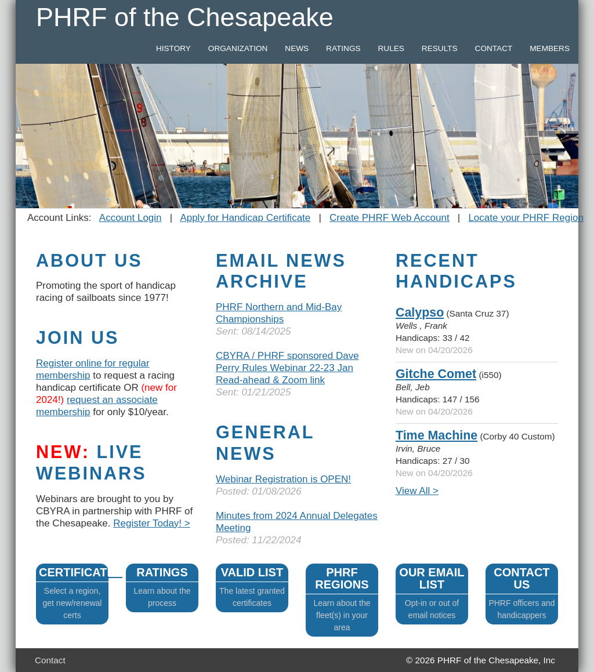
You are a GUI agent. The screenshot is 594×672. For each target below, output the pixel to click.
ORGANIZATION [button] (237, 48)
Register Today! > (151, 523)
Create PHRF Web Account (389, 217)
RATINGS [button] (343, 48)
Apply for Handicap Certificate (245, 217)
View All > (417, 490)
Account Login (130, 217)
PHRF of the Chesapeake (185, 17)
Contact (50, 660)
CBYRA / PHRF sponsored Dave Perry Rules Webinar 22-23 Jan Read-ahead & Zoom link (287, 368)
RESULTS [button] (440, 48)
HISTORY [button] (173, 48)
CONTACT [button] (494, 48)
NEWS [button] (297, 48)
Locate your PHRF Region (525, 217)
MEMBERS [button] (550, 48)
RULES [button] (391, 48)
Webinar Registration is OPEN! (283, 479)
